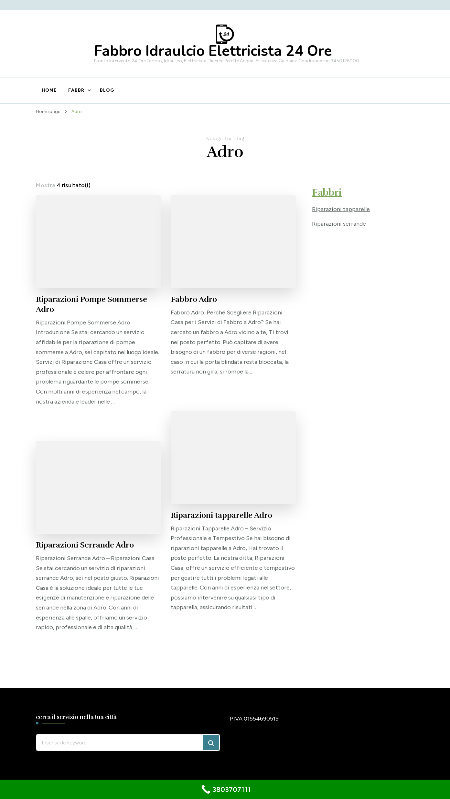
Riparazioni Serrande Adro (85, 545)
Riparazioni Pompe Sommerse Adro (91, 304)
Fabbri (77, 90)
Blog (107, 90)
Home (49, 90)
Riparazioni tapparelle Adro (221, 515)
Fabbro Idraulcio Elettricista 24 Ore (213, 51)
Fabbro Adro (194, 299)
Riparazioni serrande (339, 223)
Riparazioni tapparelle (341, 209)
